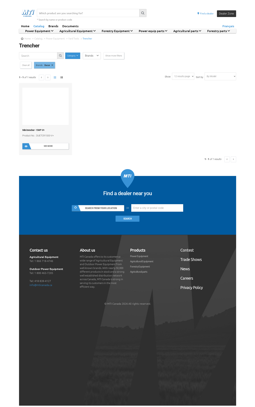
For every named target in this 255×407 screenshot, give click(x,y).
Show (168, 77)
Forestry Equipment (140, 267)
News (185, 270)
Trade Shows (191, 261)
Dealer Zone (226, 13)
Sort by (199, 77)
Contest (187, 251)
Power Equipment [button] (39, 31)
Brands (53, 26)
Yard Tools (73, 38)
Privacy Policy (191, 289)
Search (127, 220)
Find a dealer (204, 13)
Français (228, 26)
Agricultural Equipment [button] (77, 31)
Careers (186, 279)
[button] (95, 55)
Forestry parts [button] (218, 31)
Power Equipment (55, 38)
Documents (70, 26)
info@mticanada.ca (41, 286)
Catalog (38, 26)
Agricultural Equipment (141, 262)
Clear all (27, 65)
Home (25, 26)
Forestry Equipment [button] (117, 31)
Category (73, 55)
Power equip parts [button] (153, 31)
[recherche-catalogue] (38, 55)
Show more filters (119, 55)
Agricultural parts (138, 273)
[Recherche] (88, 13)
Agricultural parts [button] (187, 31)
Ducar (52, 65)
